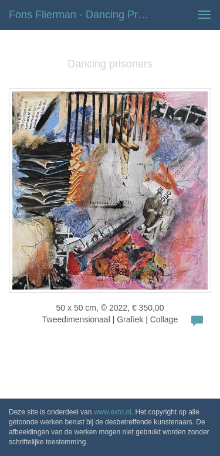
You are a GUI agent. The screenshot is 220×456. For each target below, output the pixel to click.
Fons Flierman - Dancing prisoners (84, 15)
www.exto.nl (112, 412)
